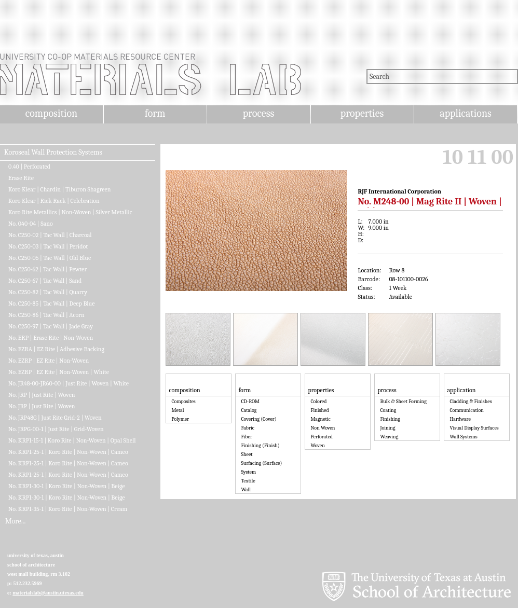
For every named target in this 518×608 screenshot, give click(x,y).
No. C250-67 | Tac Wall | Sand (44, 280)
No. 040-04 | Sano (30, 223)
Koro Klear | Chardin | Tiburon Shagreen (59, 189)
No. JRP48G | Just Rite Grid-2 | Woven (55, 417)
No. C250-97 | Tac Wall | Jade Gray (50, 326)
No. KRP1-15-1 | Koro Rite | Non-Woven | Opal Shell (72, 440)
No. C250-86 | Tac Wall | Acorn (46, 315)
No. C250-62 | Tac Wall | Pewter (47, 269)
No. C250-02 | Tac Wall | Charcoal (50, 235)
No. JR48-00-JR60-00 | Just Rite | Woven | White (68, 383)
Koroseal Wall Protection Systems (53, 152)
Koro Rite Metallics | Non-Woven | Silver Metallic (70, 212)
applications (466, 113)
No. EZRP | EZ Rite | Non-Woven (48, 360)
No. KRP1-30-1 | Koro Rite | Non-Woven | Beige (66, 486)
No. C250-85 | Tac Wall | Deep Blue (51, 303)
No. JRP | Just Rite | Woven (41, 394)
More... (15, 521)
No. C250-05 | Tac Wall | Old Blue (49, 257)
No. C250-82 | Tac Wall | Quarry (47, 292)
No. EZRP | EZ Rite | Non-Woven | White (58, 372)
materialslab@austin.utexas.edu (48, 593)
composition (51, 113)
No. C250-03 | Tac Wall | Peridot (48, 246)
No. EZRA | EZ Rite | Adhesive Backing (56, 349)
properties (362, 113)
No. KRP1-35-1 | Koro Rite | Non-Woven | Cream (67, 509)
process (259, 113)
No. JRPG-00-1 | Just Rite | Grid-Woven (56, 429)
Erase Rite (21, 178)
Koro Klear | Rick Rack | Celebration (54, 200)
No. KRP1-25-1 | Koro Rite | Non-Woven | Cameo (68, 451)
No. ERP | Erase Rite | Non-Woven (50, 337)
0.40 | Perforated (29, 166)
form (155, 113)
